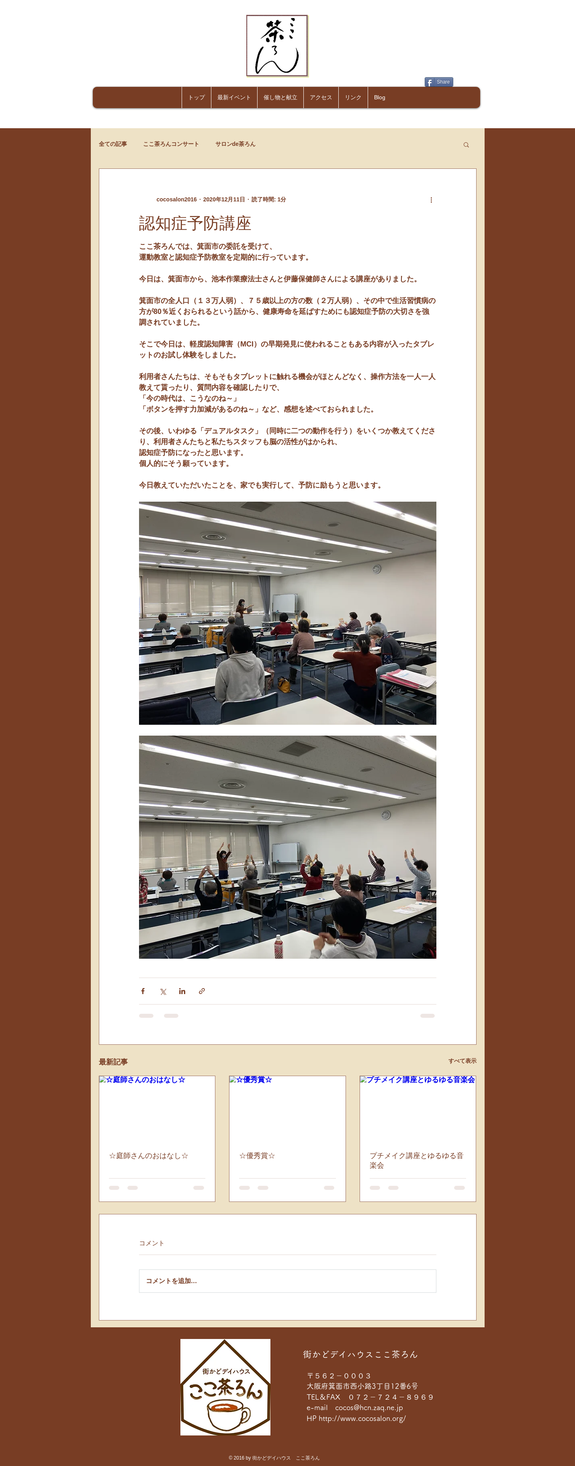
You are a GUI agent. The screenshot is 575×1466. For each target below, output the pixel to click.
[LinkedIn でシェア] (182, 991)
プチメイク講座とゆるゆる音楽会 (417, 1160)
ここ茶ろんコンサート (171, 144)
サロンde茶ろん (235, 144)
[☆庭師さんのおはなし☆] (157, 1108)
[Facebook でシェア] (143, 991)
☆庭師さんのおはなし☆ (148, 1156)
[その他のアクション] (431, 199)
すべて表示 (462, 1061)
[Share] (439, 82)
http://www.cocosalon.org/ (363, 1418)
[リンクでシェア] (202, 991)
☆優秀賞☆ (257, 1156)
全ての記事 (113, 144)
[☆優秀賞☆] (287, 1108)
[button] (466, 144)
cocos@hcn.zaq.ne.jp (369, 1407)
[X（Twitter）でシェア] (162, 991)
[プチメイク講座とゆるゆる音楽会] (418, 1108)
